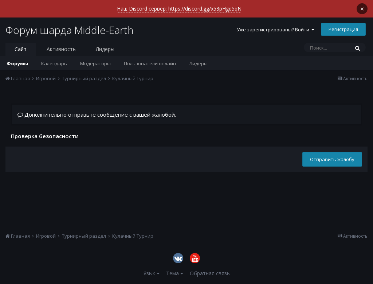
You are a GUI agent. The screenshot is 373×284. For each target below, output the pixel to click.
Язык (152, 273)
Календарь (54, 63)
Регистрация (343, 29)
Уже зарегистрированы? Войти (275, 29)
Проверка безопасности (45, 135)
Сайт (21, 49)
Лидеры (198, 63)
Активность (61, 49)
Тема (174, 273)
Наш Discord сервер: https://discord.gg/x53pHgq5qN (179, 8)
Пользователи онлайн (150, 63)
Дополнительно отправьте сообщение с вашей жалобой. (96, 114)
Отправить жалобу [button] (332, 159)
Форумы (17, 63)
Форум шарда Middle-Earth (69, 30)
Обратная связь (210, 273)
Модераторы (95, 63)
